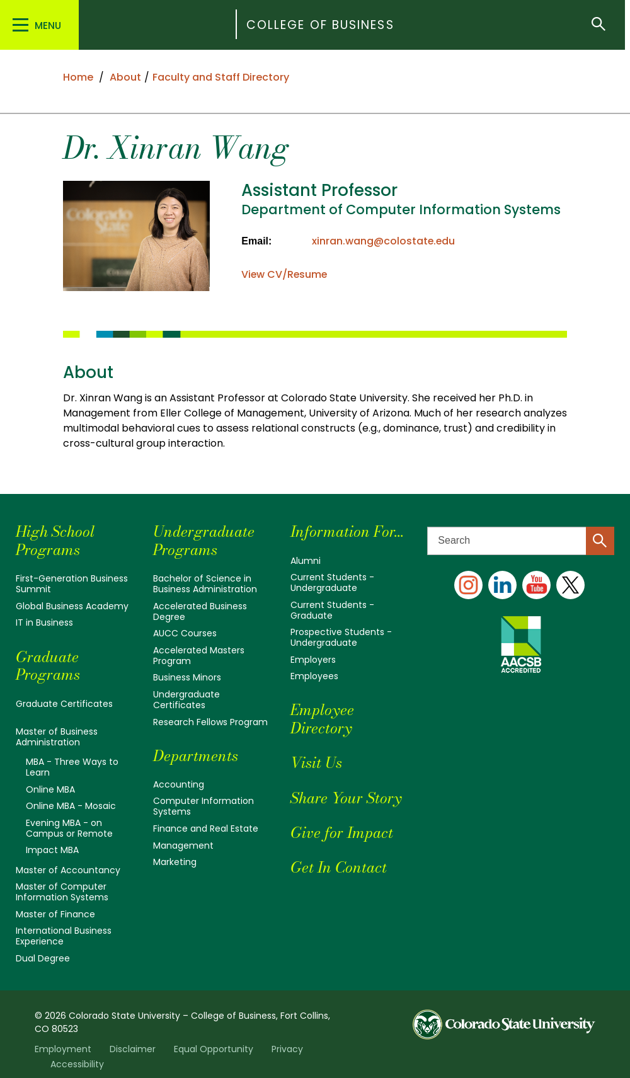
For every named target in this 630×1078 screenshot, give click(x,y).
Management (183, 836)
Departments (195, 748)
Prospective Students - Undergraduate (341, 633)
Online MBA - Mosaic (71, 799)
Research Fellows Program (210, 715)
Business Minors (187, 673)
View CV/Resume (285, 274)
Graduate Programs (48, 663)
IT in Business (44, 621)
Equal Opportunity (213, 1036)
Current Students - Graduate (332, 608)
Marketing (175, 852)
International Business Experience (64, 925)
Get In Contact (338, 861)
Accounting (178, 777)
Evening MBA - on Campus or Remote (69, 821)
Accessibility (77, 1051)
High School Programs (55, 540)
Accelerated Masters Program (198, 652)
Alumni (305, 560)
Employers (313, 655)
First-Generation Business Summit (72, 583)
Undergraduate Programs (204, 540)
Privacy (287, 1036)
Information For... (347, 531)
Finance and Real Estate (205, 819)
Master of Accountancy (68, 861)
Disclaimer (133, 1036)
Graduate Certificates (64, 701)
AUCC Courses (185, 631)
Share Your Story (345, 792)
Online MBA (50, 783)
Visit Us (316, 757)
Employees (314, 671)
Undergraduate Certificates (186, 694)
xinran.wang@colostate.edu (384, 241)
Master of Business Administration (57, 733)
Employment (63, 1036)
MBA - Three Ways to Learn (72, 762)
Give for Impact (341, 827)
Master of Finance (55, 903)
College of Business (322, 24)
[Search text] (520, 541)
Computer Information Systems (203, 799)
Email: (256, 241)
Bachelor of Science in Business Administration (205, 583)
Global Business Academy (72, 605)
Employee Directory (322, 714)
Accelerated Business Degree (200, 610)
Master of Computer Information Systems (62, 882)
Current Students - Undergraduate (332, 581)
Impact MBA (52, 842)
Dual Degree (43, 945)
